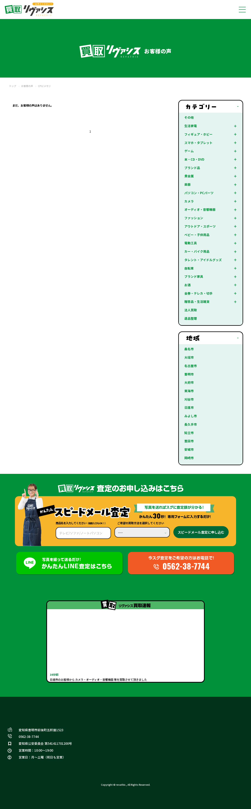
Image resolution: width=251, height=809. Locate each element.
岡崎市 (189, 458)
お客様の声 (27, 86)
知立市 (189, 433)
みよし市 (190, 416)
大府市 (189, 382)
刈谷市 (189, 399)
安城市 (189, 449)
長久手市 (190, 424)
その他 (189, 117)
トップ (12, 86)
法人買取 (190, 310)
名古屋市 (190, 366)
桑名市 (189, 349)
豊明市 (189, 374)
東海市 (189, 391)
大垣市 (189, 357)
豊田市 (189, 441)
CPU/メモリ (44, 86)
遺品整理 (190, 318)
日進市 (189, 407)
